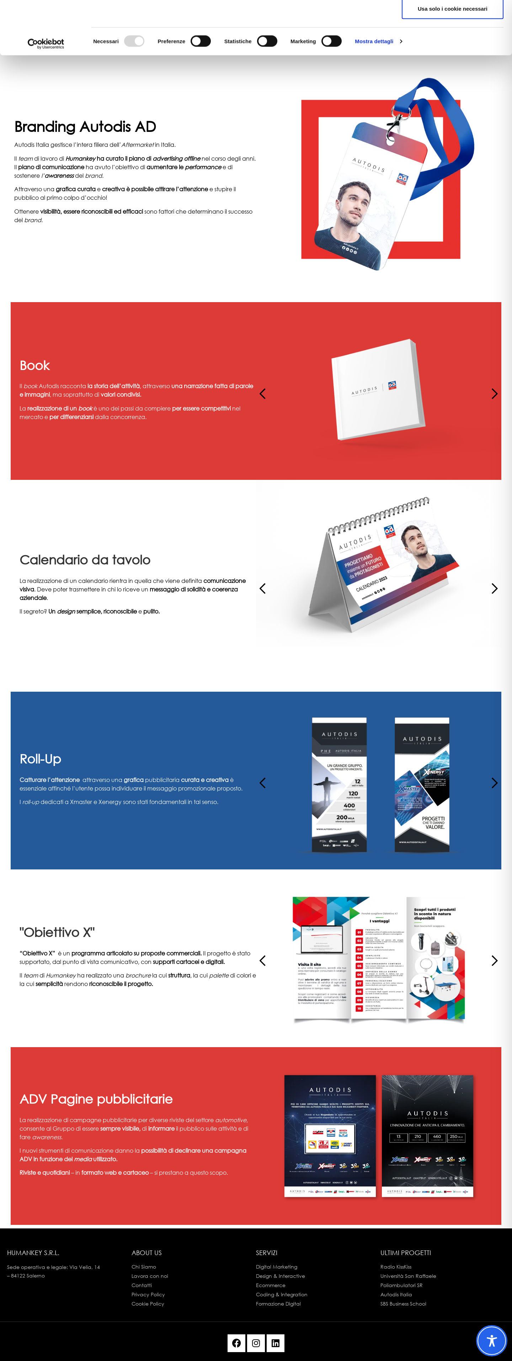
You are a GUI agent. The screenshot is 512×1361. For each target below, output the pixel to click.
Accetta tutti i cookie (453, 18)
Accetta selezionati (452, 41)
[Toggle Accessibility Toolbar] (492, 1341)
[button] (491, 391)
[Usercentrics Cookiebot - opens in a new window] (46, 96)
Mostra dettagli (374, 96)
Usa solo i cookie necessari (452, 64)
